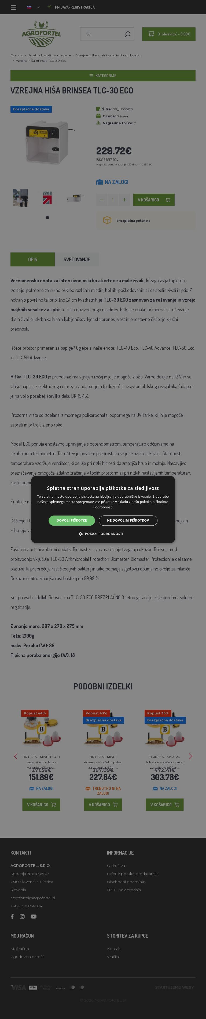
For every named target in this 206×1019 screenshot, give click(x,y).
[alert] (103, 509)
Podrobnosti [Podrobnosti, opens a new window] (103, 507)
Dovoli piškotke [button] (72, 520)
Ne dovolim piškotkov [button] (128, 520)
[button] (103, 534)
